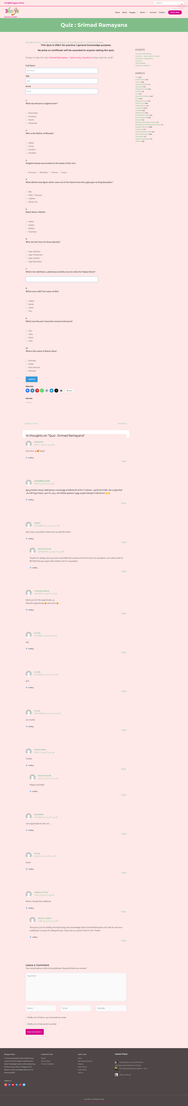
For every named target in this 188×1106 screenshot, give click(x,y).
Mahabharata (140, 113)
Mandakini (44, 172)
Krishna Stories (140, 106)
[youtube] (13, 1084)
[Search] (182, 4)
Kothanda (32, 360)
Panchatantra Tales (142, 115)
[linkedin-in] (17, 1084)
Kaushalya (32, 232)
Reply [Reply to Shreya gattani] (123, 911)
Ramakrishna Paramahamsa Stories (148, 125)
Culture (46, 42)
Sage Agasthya (34, 251)
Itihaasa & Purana (141, 101)
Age (27, 76)
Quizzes (80, 1072)
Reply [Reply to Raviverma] (123, 834)
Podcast (80, 1064)
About (80, 1058)
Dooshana (32, 116)
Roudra (31, 120)
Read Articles (82, 1066)
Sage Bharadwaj (34, 261)
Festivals (138, 61)
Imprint (43, 1058)
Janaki (30, 307)
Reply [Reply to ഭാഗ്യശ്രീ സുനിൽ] (123, 503)
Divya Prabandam (141, 84)
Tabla (30, 334)
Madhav (31, 228)
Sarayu (64, 172)
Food (137, 94)
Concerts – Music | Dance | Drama (147, 56)
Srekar (37, 523)
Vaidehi (31, 301)
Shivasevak (32, 123)
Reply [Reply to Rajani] (123, 872)
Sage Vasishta (34, 258)
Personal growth (141, 117)
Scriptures (139, 129)
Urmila (31, 146)
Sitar (30, 331)
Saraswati (32, 172)
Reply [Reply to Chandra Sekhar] (123, 613)
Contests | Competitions (144, 58)
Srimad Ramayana (76, 42)
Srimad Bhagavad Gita (143, 132)
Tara (30, 311)
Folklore (138, 91)
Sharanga (32, 371)
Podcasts (138, 120)
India (137, 98)
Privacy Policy (45, 1061)
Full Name (30, 65)
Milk (30, 192)
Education (139, 87)
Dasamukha (33, 113)
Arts (136, 77)
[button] (175, 12)
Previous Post (30, 423)
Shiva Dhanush (34, 367)
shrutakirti (32, 153)
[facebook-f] (9, 1084)
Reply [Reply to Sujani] (123, 652)
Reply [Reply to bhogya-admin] (123, 940)
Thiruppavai (139, 136)
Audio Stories (140, 79)
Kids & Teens (140, 103)
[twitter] (24, 1084)
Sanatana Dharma (59, 42)
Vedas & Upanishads (142, 139)
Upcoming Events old (85, 1061)
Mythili (31, 304)
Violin (30, 341)
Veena (30, 337)
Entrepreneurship (141, 89)
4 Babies (31, 198)
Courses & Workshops (143, 54)
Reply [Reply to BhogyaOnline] (123, 571)
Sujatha (31, 225)
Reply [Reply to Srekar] (123, 542)
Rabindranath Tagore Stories (145, 122)
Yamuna (54, 172)
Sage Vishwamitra (35, 255)
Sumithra (31, 149)
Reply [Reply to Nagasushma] (123, 769)
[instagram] (6, 1084)
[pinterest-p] (20, 1084)
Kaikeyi (31, 143)
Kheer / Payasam (35, 195)
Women (138, 141)
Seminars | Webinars (142, 65)
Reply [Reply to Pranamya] (123, 461)
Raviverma (38, 814)
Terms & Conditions (47, 1064)
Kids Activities (140, 63)
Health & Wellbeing (142, 96)
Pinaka (31, 364)
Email (28, 86)
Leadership (139, 108)
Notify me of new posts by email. (42, 1024)
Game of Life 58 (125, 1074)
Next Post (123, 423)
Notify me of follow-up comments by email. (47, 1017)
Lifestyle (138, 110)
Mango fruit (32, 202)
